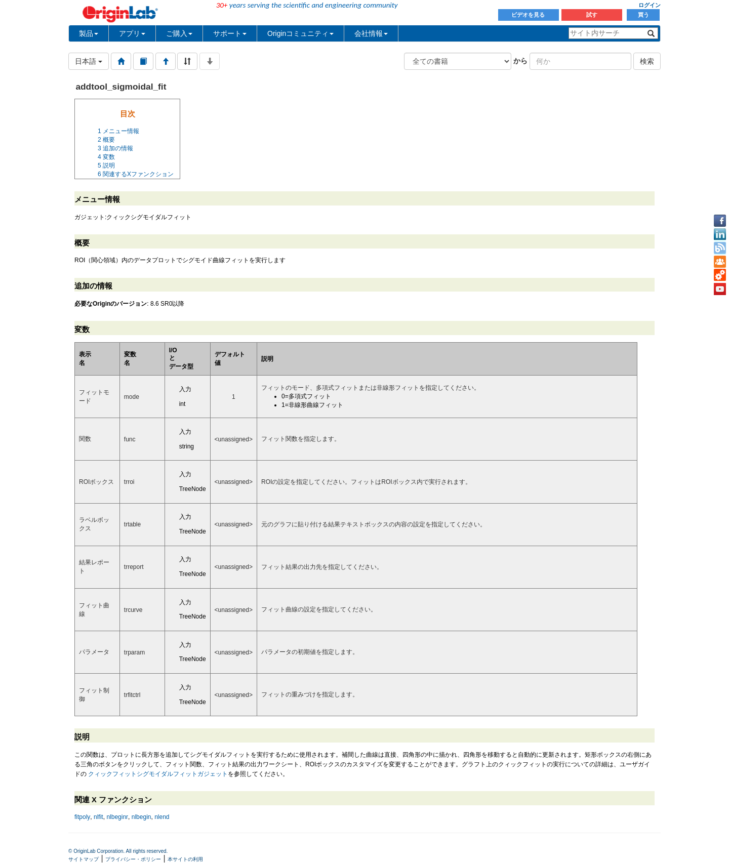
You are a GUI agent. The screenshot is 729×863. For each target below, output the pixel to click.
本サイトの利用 (185, 859)
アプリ (132, 33)
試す (591, 15)
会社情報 (371, 33)
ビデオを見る (528, 15)
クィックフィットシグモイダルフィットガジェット (158, 773)
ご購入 (179, 33)
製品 (88, 33)
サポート (230, 33)
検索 (647, 61)
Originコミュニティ (300, 33)
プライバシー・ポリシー (133, 859)
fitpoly (82, 816)
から (520, 61)
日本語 (88, 61)
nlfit (98, 816)
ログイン (649, 5)
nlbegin (141, 816)
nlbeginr (117, 816)
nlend (161, 816)
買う (643, 15)
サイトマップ (83, 859)
